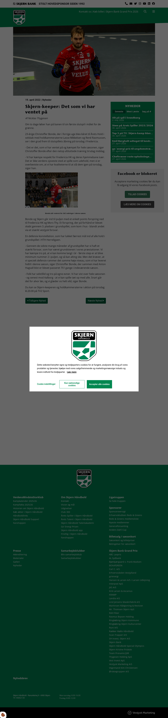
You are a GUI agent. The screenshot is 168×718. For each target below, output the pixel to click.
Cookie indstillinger (46, 384)
